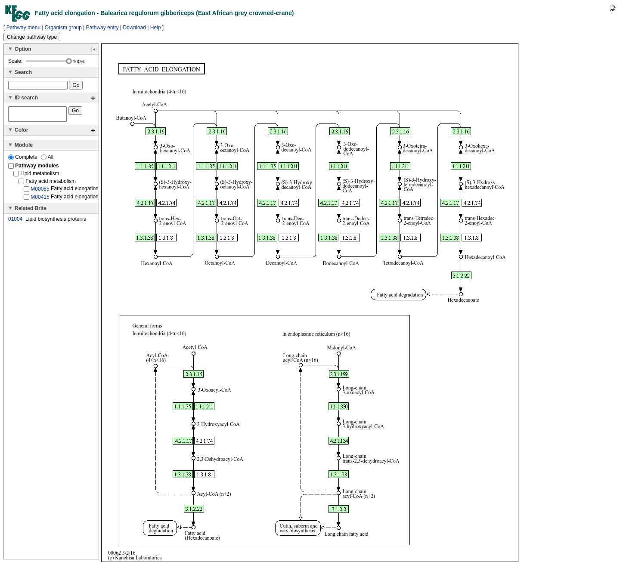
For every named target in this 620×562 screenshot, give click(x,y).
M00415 (40, 199)
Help (155, 28)
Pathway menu (23, 28)
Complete (23, 160)
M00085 (40, 191)
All (47, 160)
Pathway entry (102, 28)
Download (134, 28)
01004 (15, 222)
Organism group (63, 28)
